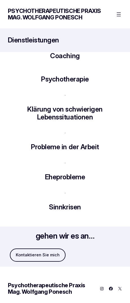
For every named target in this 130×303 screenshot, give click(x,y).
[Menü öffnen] (118, 14)
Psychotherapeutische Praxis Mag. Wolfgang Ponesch (54, 14)
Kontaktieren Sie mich (38, 254)
